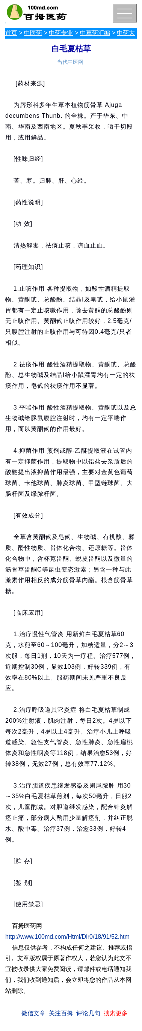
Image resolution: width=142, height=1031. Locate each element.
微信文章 (33, 1013)
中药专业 (61, 33)
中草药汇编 (95, 33)
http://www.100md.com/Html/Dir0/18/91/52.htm (67, 936)
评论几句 (88, 1013)
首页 (11, 33)
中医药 (33, 33)
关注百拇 (61, 1013)
